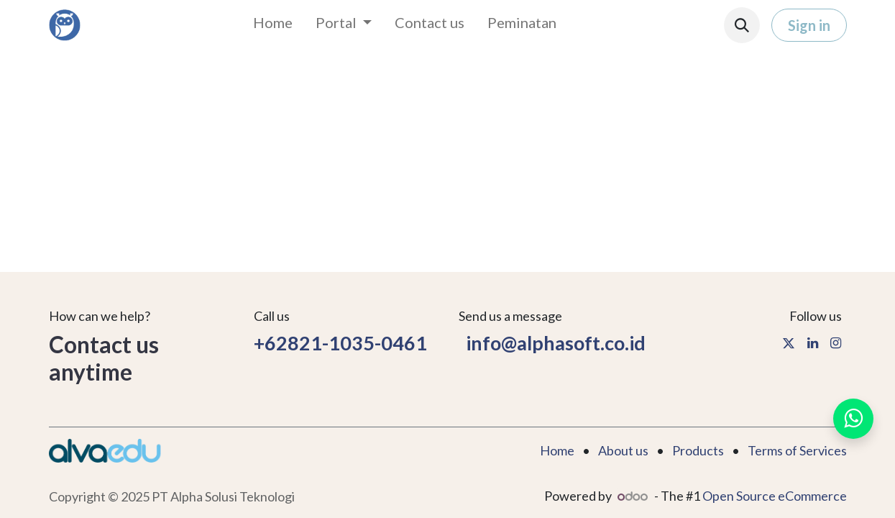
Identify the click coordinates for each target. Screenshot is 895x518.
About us (623, 450)
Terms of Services (797, 450)
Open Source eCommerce (774, 496)
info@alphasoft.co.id (552, 343)
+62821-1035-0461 (342, 343)
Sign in (809, 25)
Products (698, 450)
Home (557, 450)
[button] (742, 25)
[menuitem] (273, 25)
